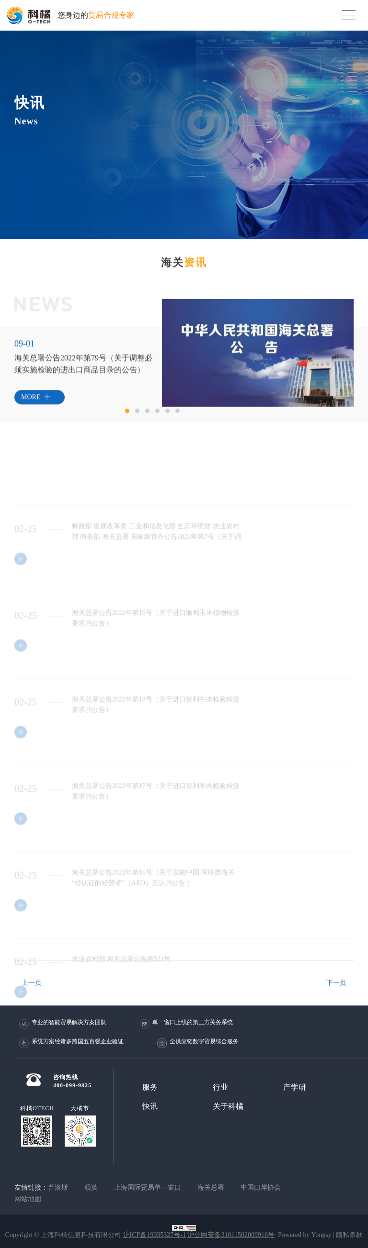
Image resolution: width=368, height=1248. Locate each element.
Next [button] (349, 384)
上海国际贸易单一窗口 (147, 1187)
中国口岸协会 (261, 1187)
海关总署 (210, 1187)
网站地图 (27, 1199)
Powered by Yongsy (305, 1234)
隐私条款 (349, 1234)
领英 (91, 1187)
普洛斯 (58, 1187)
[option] (258, 372)
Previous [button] (157, 384)
